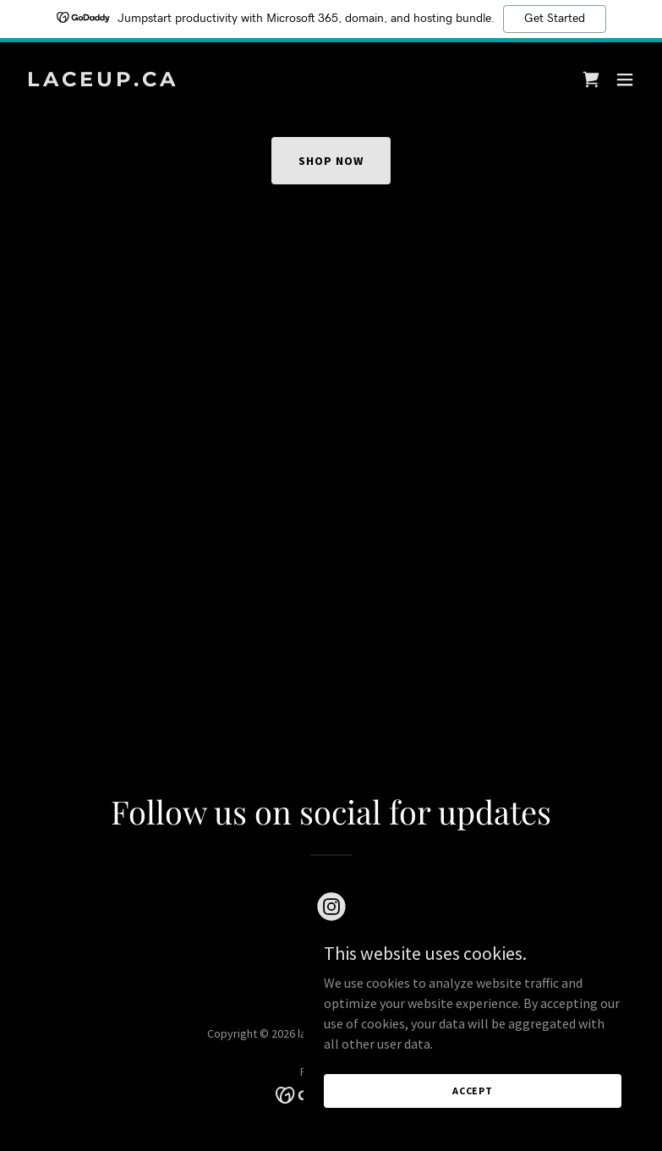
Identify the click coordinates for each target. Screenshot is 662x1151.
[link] (102, 81)
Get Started (554, 19)
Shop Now (331, 160)
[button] (625, 79)
